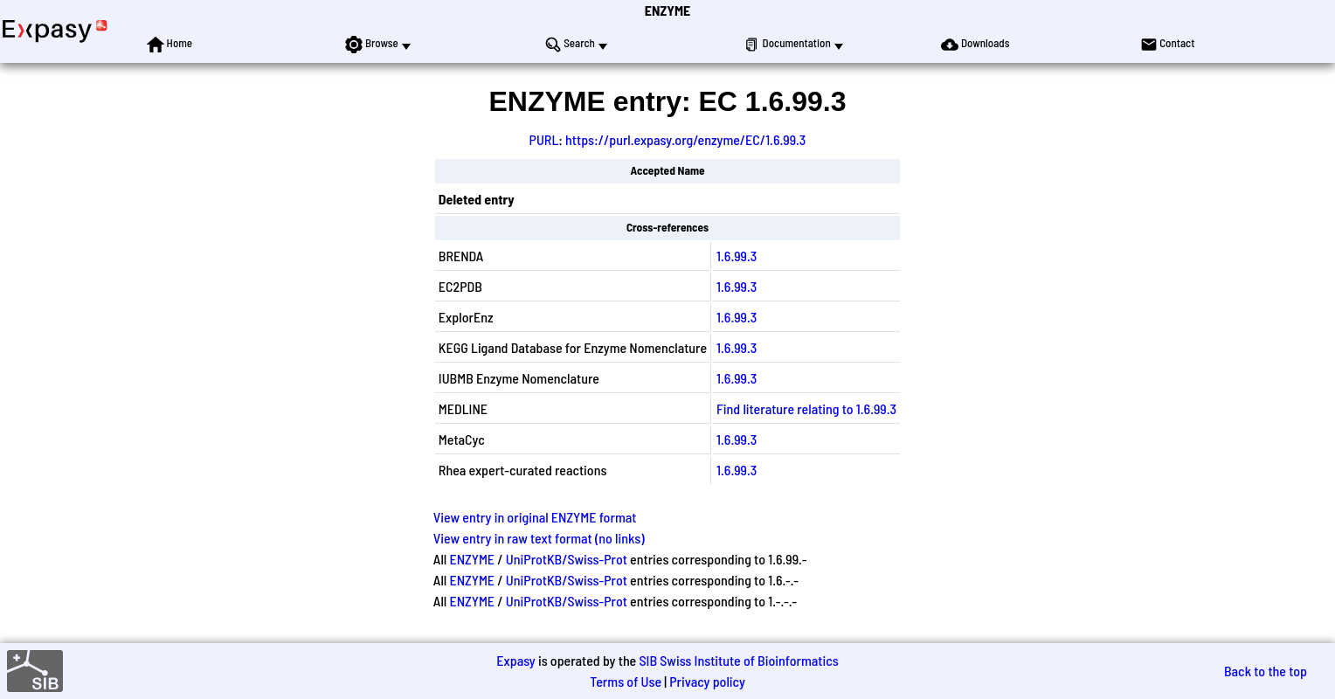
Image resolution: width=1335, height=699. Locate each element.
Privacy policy (707, 681)
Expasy (515, 660)
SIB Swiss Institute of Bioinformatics (738, 660)
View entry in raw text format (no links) (539, 537)
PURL (544, 139)
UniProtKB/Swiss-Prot (566, 558)
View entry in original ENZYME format (535, 517)
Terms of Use (625, 681)
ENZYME (667, 10)
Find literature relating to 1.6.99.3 (806, 408)
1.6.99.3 (736, 255)
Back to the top (1265, 670)
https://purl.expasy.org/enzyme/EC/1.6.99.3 (685, 139)
